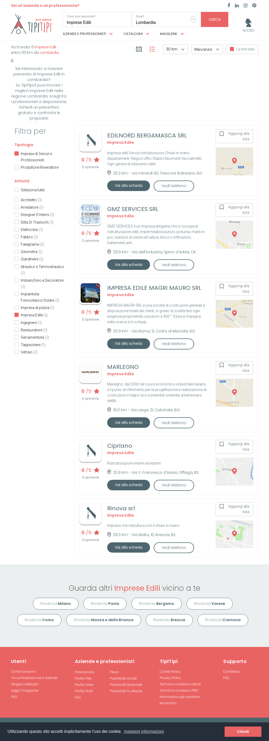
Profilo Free (83, 678)
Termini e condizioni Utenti (180, 684)
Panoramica (84, 672)
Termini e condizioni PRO (179, 690)
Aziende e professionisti (88, 34)
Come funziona (23, 671)
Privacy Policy (170, 678)
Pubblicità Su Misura (126, 691)
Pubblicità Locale (123, 678)
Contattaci (231, 671)
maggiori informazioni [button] (144, 731)
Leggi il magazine (24, 690)
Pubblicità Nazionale (126, 684)
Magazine (172, 34)
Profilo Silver (84, 684)
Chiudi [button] (243, 731)
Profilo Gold (84, 691)
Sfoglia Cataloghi (24, 684)
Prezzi (114, 672)
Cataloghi (136, 34)
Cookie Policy (170, 671)
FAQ (14, 696)
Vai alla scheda (128, 185)
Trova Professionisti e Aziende (34, 678)
